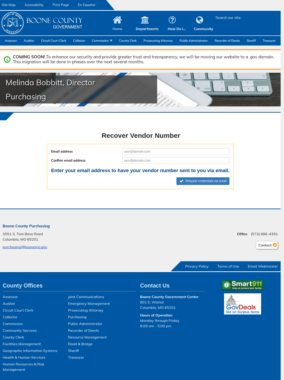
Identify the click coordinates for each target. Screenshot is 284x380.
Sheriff (251, 40)
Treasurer (269, 40)
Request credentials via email (203, 181)
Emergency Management (89, 303)
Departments (147, 28)
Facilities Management (22, 344)
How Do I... (177, 28)
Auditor (29, 40)
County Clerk (128, 40)
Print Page (61, 5)
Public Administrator (194, 40)
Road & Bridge (80, 344)
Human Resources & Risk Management (23, 367)
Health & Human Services (24, 357)
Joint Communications (86, 296)
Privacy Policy (197, 266)
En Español (86, 5)
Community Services (20, 330)
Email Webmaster (263, 266)
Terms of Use (228, 266)
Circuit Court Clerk (53, 40)
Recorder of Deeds (227, 40)
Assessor (11, 40)
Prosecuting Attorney (158, 40)
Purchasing (77, 317)
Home (117, 28)
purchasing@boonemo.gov (25, 247)
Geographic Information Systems (30, 350)
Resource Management (87, 337)
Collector (79, 40)
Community (203, 28)
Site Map (8, 5)
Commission (100, 40)
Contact (264, 245)
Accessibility (34, 5)
